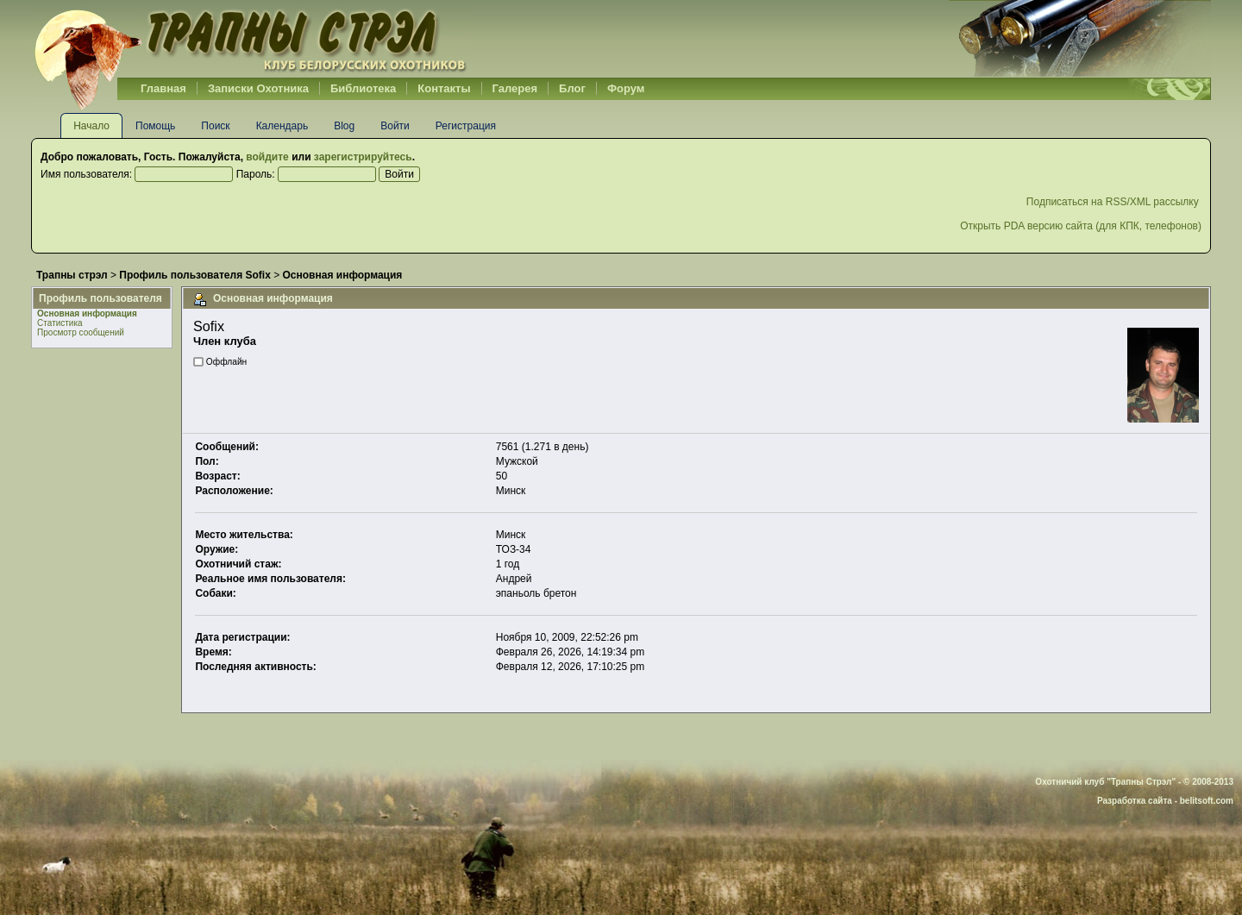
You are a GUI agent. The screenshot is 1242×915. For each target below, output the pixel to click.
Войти (395, 126)
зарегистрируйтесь (363, 157)
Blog (344, 126)
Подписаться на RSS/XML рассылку (1113, 202)
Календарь (282, 126)
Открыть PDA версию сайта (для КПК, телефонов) (1080, 226)
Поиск (215, 126)
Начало (91, 126)
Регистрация (466, 126)
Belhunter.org (250, 39)
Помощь (155, 126)
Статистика (60, 323)
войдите (267, 157)
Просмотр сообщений (80, 332)
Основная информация (87, 313)
